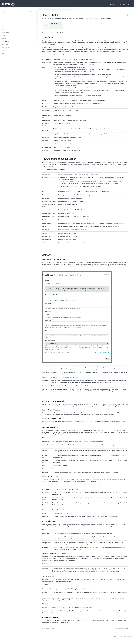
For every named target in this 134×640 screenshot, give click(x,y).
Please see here (87, 441)
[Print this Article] (127, 15)
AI (2, 20)
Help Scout (130, 636)
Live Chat (4, 29)
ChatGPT (4, 26)
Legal (3, 53)
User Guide (5, 41)
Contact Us (52, 628)
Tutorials (4, 38)
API (3, 23)
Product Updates (6, 32)
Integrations (5, 44)
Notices (3, 50)
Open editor (113, 4)
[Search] (17, 11)
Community (122, 4)
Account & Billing (6, 47)
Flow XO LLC (117, 636)
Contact (129, 4)
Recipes (4, 35)
